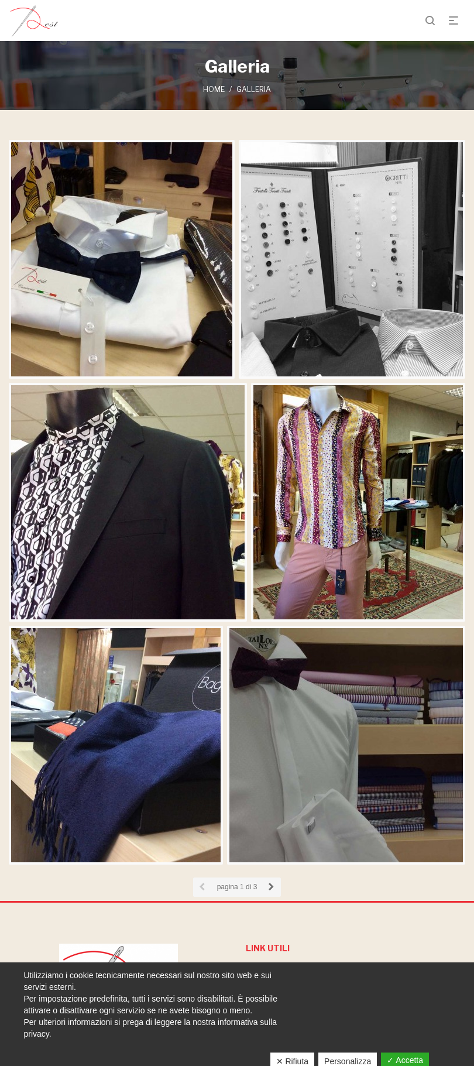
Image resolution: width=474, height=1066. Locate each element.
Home (214, 89)
